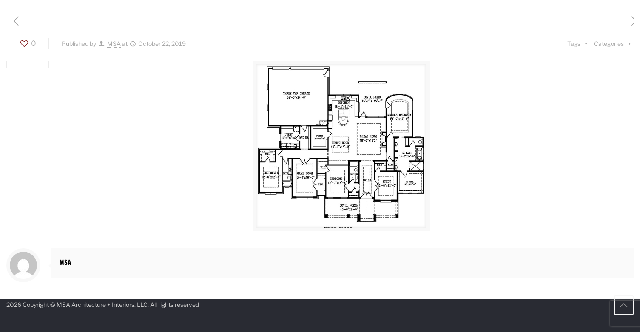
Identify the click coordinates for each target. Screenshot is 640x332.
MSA (114, 43)
